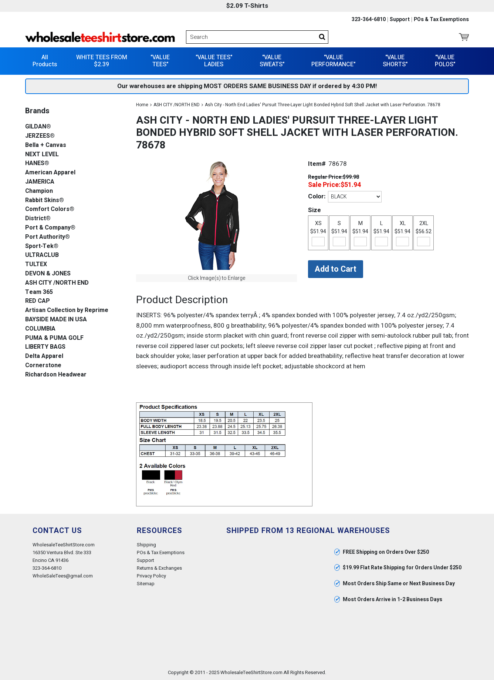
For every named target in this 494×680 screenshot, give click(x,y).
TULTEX (36, 264)
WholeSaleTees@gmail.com (63, 575)
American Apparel (50, 173)
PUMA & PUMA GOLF (54, 338)
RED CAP (37, 301)
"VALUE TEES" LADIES (214, 61)
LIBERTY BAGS (45, 347)
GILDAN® (38, 127)
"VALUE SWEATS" (272, 61)
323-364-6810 (369, 19)
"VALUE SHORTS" (395, 61)
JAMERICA (39, 182)
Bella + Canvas (45, 145)
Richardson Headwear (56, 375)
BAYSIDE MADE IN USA (56, 320)
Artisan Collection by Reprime (66, 310)
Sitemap (146, 583)
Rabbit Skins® (44, 200)
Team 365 (39, 292)
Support (400, 19)
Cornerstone (43, 365)
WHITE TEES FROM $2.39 (101, 61)
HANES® (37, 163)
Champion (39, 191)
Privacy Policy (151, 575)
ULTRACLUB (42, 255)
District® (38, 218)
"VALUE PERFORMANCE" (333, 61)
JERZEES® (40, 136)
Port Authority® (47, 237)
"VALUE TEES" (160, 61)
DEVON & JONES (48, 274)
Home (142, 104)
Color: (316, 196)
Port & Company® (50, 228)
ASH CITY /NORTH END (176, 104)
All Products (45, 61)
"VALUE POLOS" (445, 61)
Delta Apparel (44, 356)
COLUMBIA (40, 329)
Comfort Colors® (49, 209)
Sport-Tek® (41, 246)
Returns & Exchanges (159, 568)
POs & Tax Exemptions (441, 19)
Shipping (146, 544)
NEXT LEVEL (42, 154)
